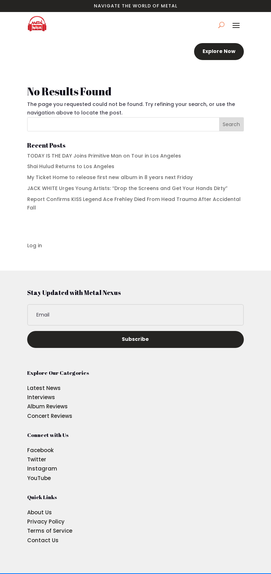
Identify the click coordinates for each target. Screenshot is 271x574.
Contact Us (43, 540)
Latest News (44, 388)
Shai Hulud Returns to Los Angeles (70, 166)
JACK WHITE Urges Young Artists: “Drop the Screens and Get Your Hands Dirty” (127, 188)
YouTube (39, 478)
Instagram (42, 468)
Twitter (36, 459)
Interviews (41, 397)
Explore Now (219, 51)
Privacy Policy (46, 521)
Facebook (40, 450)
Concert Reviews (49, 416)
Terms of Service (49, 530)
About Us (39, 512)
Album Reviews (47, 406)
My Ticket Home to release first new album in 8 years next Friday (110, 177)
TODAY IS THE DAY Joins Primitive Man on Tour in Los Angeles (104, 155)
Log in (34, 245)
